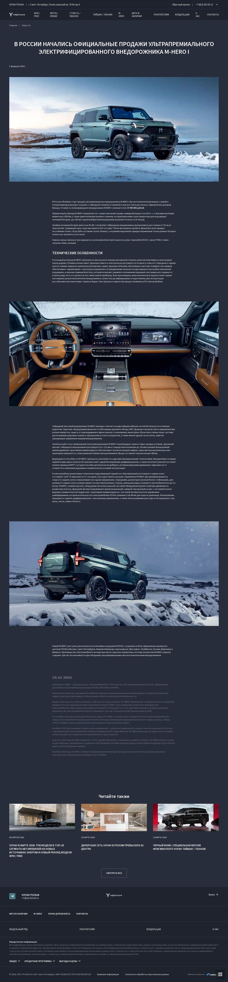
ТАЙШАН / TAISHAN (102, 14)
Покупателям (161, 14)
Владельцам (182, 14)
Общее (13, 961)
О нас (198, 15)
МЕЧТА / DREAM (54, 15)
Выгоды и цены (68, 961)
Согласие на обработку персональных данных (147, 974)
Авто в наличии (137, 15)
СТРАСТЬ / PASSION (75, 15)
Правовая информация (108, 974)
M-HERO (121, 15)
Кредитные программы (38, 961)
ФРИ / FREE (37, 15)
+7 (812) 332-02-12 (30, 898)
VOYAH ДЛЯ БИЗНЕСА (59, 913)
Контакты (213, 14)
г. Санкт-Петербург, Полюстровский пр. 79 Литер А (54, 4)
